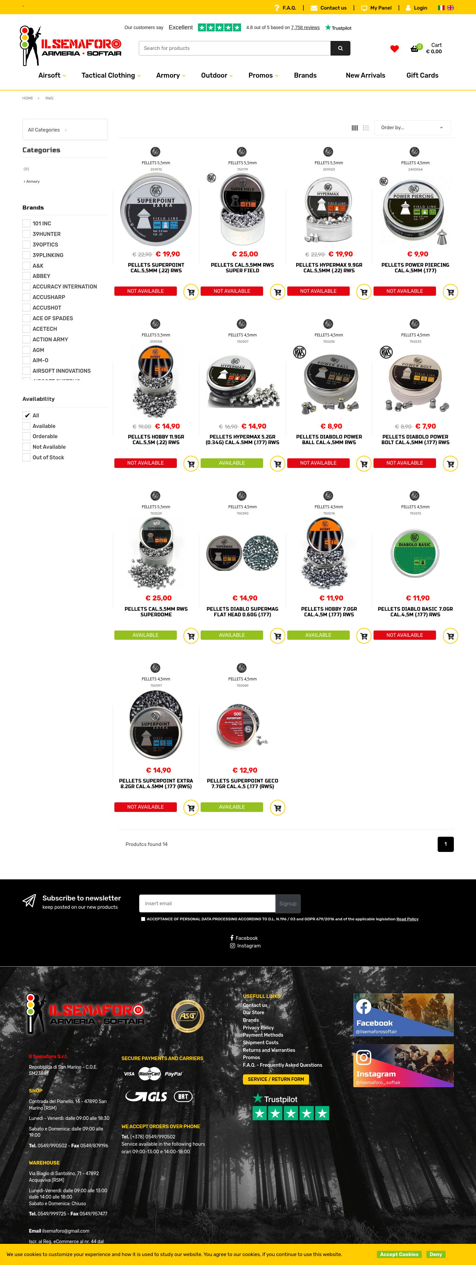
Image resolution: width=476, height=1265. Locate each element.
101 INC (42, 223)
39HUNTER (47, 234)
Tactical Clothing (108, 75)
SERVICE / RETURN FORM (276, 1079)
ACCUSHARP (49, 297)
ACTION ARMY (50, 339)
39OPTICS (45, 245)
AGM (38, 350)
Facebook (244, 938)
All (36, 415)
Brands (305, 75)
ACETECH (45, 329)
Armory (168, 75)
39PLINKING (48, 255)
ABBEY (42, 276)
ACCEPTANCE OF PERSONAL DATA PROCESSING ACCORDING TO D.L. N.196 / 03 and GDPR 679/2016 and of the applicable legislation (282, 919)
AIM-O (41, 360)
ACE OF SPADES (53, 318)
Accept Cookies (399, 1254)
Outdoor (214, 75)
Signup (288, 904)
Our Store (253, 1013)
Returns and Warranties (269, 1050)
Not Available (49, 447)
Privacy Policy (258, 1028)
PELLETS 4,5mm (415, 163)
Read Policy (408, 919)
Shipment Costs (260, 1043)
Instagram (245, 946)
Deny (436, 1254)
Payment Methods (263, 1035)
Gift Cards (423, 75)
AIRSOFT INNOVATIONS (62, 371)
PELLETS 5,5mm (156, 163)
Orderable (45, 436)
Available (44, 426)
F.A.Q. (285, 8)
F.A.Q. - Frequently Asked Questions (282, 1065)
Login (416, 8)
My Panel (376, 8)
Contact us (329, 8)
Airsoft (49, 75)
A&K (38, 266)
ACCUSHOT (47, 308)
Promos (261, 75)
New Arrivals (365, 75)
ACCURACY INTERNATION (65, 287)
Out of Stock (48, 457)
